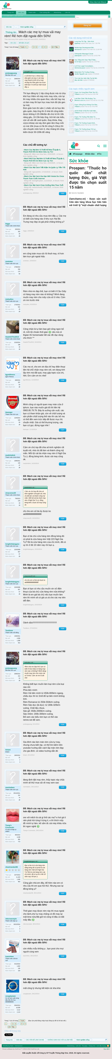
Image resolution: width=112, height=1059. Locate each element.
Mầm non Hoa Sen (39, 154)
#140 (62, 994)
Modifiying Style (8, 1046)
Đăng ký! (87, 25)
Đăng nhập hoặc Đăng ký (98, 2)
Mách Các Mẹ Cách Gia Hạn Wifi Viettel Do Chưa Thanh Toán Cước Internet (43, 177)
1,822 (18, 966)
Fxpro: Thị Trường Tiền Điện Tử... (86, 117)
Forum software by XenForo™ (20, 1049)
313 (19, 81)
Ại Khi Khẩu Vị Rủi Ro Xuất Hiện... (86, 111)
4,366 (18, 638)
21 (19, 757)
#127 (62, 430)
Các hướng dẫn (45, 12)
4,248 (18, 837)
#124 (62, 305)
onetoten (9, 261)
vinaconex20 (10, 493)
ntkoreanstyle (11, 919)
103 (19, 970)
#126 (62, 380)
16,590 (18, 1007)
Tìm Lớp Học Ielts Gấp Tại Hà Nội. (86, 78)
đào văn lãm (79, 80)
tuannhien (9, 956)
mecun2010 (34, 39)
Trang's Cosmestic (9, 826)
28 (19, 85)
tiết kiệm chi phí (23, 43)
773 (19, 841)
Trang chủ (10, 12)
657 (19, 552)
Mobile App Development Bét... (85, 47)
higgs (7, 224)
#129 (62, 518)
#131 (62, 605)
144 (19, 463)
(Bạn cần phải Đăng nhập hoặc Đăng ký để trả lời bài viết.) (47, 1020)
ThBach (77, 94)
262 (19, 231)
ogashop (77, 43)
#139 (62, 956)
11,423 (18, 877)
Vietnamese (18, 1046)
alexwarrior (78, 49)
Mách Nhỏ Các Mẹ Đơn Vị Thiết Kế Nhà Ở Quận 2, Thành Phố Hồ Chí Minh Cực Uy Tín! (44, 160)
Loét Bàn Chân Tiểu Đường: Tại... (86, 98)
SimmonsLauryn (80, 68)
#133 (62, 724)
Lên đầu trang (101, 1046)
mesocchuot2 (37, 187)
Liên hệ (67, 12)
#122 (62, 231)
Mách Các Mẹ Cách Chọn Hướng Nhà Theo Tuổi (43, 185)
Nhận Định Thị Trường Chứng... (85, 72)
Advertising (57, 12)
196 (19, 344)
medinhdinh (10, 455)
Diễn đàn (21, 12)
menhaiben (10, 787)
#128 (62, 464)
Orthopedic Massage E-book (84, 54)
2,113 (18, 1012)
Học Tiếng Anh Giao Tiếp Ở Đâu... (86, 60)
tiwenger (8, 412)
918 (19, 269)
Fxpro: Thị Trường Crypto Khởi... (85, 123)
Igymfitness (10, 375)
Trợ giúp (84, 1046)
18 (19, 349)
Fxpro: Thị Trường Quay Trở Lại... (86, 129)
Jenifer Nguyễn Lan (81, 74)
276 (19, 501)
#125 (62, 342)
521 (19, 307)
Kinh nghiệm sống (21, 39)
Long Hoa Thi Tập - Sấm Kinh (84, 41)
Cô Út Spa (78, 62)
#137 (62, 893)
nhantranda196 (11, 867)
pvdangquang (11, 73)
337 (19, 382)
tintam (8, 750)
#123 (62, 261)
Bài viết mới (19, 16)
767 (19, 795)
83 (19, 274)
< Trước (21, 47)
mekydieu (9, 299)
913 (19, 643)
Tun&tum (9, 630)
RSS (108, 1046)
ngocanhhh (36, 172)
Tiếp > (57, 47)
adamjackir (78, 55)
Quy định (107, 1049)
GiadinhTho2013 (12, 337)
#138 (62, 924)
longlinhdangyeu (12, 544)
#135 (62, 787)
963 (19, 881)
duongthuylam (37, 181)
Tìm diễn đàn (8, 16)
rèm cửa (13, 43)
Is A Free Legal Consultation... (84, 66)
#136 (62, 831)
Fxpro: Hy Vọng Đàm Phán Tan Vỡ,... (87, 92)
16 (52, 47)
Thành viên (32, 12)
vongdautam (10, 996)
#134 (62, 755)
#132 (62, 628)
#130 (62, 549)
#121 (62, 193)
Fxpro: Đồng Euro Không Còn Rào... (86, 104)
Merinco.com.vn (80, 100)
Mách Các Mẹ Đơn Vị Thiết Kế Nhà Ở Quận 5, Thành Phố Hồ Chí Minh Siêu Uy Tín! (42, 151)
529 (19, 420)
